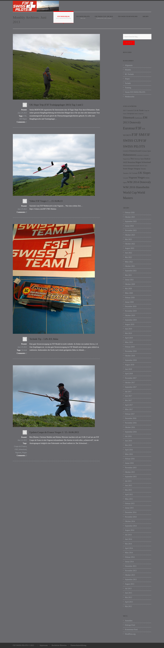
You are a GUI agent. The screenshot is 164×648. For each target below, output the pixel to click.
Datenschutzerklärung (78, 645)
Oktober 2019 (130, 315)
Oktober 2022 (130, 244)
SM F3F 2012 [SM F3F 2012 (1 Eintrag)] (143, 165)
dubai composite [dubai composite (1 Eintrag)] (139, 113)
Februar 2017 (130, 414)
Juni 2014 (128, 539)
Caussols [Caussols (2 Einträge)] (130, 110)
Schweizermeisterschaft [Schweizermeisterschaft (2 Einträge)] (131, 166)
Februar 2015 (130, 503)
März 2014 (129, 553)
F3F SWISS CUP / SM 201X (104, 16)
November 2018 (131, 351)
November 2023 (131, 230)
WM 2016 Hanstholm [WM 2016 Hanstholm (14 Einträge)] (136, 187)
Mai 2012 (128, 606)
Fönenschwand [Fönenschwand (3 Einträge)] (135, 151)
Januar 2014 (129, 562)
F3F (24, 116)
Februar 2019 (130, 347)
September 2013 (131, 579)
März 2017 (129, 409)
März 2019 (129, 342)
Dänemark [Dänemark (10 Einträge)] (128, 117)
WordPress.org (130, 634)
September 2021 (131, 271)
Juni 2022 (128, 253)
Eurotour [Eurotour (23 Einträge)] (129, 128)
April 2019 (129, 338)
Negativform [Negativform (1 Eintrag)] (126, 159)
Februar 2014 (130, 557)
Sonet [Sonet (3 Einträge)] (125, 169)
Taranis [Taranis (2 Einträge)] (143, 169)
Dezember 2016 (130, 418)
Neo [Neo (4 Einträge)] (132, 158)
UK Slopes (23, 119)
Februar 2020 (130, 298)
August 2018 (129, 365)
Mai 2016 (128, 445)
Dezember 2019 (130, 306)
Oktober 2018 (130, 356)
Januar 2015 (129, 508)
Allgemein (128, 65)
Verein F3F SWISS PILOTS (135, 92)
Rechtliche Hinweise (59, 645)
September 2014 (131, 526)
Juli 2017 (128, 392)
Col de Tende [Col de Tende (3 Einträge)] (138, 110)
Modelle (128, 70)
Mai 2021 (128, 275)
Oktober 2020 (130, 284)
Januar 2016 (129, 463)
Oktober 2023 (130, 235)
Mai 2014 (128, 544)
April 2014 (129, 548)
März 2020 (129, 293)
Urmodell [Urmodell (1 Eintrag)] (125, 178)
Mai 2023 (128, 239)
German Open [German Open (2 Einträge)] (146, 151)
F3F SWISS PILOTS (83, 16)
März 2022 (129, 262)
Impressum (44, 645)
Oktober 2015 (130, 472)
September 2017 (131, 387)
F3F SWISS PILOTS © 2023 (23, 645)
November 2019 (131, 311)
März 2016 (129, 454)
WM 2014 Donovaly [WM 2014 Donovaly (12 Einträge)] (139, 182)
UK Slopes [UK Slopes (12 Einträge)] (144, 172)
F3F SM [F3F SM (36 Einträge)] (138, 134)
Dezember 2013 (130, 566)
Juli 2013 (128, 588)
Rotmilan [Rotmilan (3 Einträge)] (131, 162)
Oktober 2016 (130, 427)
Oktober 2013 (130, 575)
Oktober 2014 (130, 521)
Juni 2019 (128, 329)
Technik (24, 350)
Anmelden (128, 621)
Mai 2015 (128, 490)
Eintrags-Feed (130, 625)
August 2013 (129, 584)
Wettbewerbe (129, 97)
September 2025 (131, 221)
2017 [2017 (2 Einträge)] (124, 110)
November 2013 (131, 571)
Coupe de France (20, 446)
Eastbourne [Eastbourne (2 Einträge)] (139, 118)
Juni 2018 (128, 369)
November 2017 (131, 378)
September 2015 (131, 477)
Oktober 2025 (130, 217)
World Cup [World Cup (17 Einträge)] (130, 192)
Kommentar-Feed (131, 630)
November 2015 (131, 468)
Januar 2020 (129, 302)
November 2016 (131, 423)
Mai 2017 (128, 400)
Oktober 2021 (130, 266)
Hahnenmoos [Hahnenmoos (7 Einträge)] (129, 154)
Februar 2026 (130, 213)
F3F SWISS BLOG (63, 16)
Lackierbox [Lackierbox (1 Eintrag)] (140, 155)
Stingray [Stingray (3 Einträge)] (137, 169)
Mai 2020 (128, 289)
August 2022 (129, 248)
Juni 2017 (128, 396)
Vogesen (18, 453)
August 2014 (129, 530)
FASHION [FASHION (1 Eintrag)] (126, 151)
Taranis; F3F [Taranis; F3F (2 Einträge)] (127, 173)
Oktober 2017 (130, 383)
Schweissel (23, 449)
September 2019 (131, 320)
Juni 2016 (128, 441)
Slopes (127, 79)
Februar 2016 (130, 459)
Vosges (24, 453)
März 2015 (129, 499)
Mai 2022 (128, 257)
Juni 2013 (128, 593)
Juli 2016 (128, 436)
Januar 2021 (129, 280)
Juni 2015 (128, 485)
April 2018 (129, 374)
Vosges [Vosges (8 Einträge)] (141, 177)
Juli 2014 (128, 535)
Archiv (145, 16)
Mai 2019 (128, 333)
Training (128, 88)
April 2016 (129, 450)
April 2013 (129, 602)
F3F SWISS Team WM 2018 (127, 16)
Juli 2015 (128, 481)
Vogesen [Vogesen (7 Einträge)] (133, 177)
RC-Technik (129, 74)
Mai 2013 (128, 597)
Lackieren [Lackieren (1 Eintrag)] (146, 155)
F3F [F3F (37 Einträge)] (138, 128)
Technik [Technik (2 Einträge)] (135, 173)
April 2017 (129, 405)
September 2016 (131, 432)
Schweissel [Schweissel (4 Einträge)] (146, 162)
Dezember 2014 (130, 512)
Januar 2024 (129, 226)
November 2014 (131, 517)
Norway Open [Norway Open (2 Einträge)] (139, 159)
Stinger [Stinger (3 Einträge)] (130, 169)
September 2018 (131, 360)
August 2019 (129, 324)
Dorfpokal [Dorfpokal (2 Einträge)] (130, 113)
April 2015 (129, 494)
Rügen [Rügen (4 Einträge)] (138, 162)
